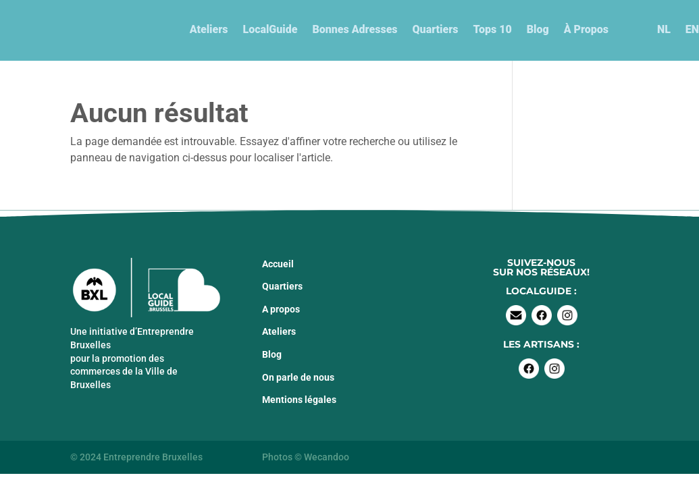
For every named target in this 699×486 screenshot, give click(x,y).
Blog (538, 29)
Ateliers (209, 29)
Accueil (278, 264)
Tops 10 (492, 29)
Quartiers (436, 29)
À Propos (586, 29)
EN (692, 29)
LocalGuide (269, 29)
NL (664, 29)
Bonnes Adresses (354, 29)
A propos (281, 309)
